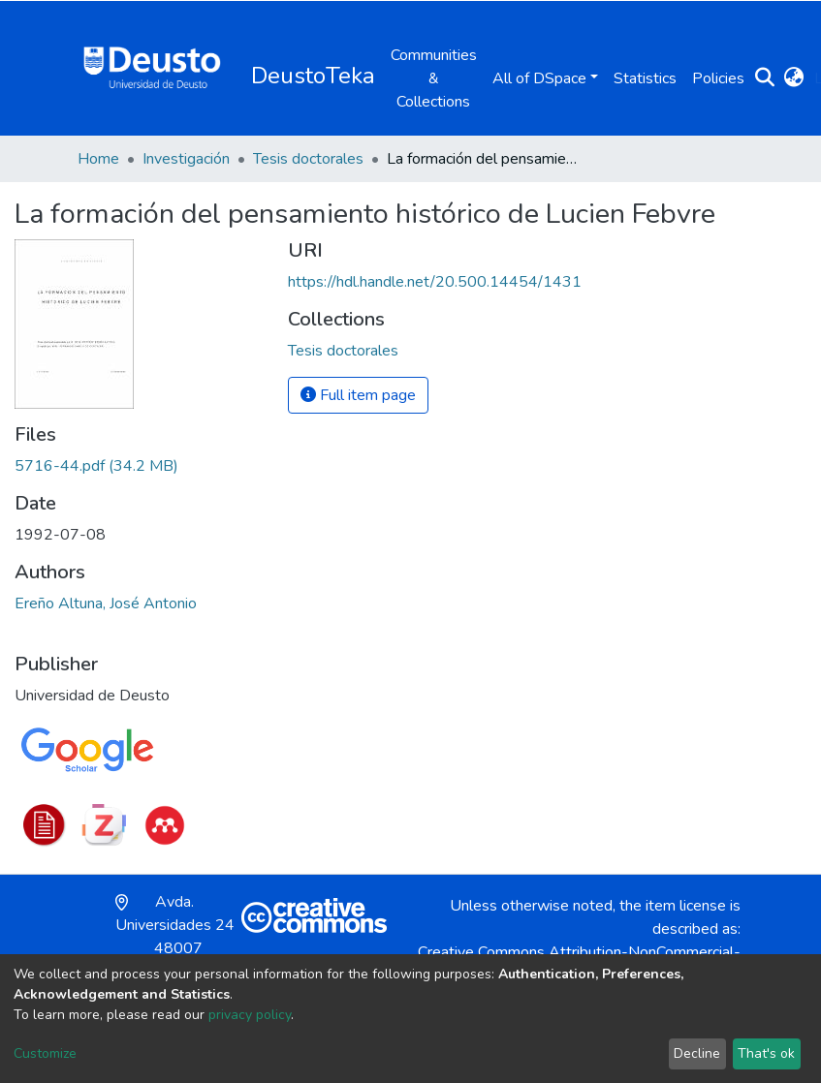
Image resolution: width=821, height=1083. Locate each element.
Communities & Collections (434, 78)
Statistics (645, 78)
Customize (45, 1053)
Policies (718, 78)
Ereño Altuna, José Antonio (106, 603)
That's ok (766, 1053)
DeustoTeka (313, 75)
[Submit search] (765, 78)
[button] (794, 78)
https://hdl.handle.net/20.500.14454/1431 (435, 282)
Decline (697, 1053)
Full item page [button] (358, 395)
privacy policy (249, 1015)
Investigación (186, 159)
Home (98, 159)
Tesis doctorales (308, 159)
